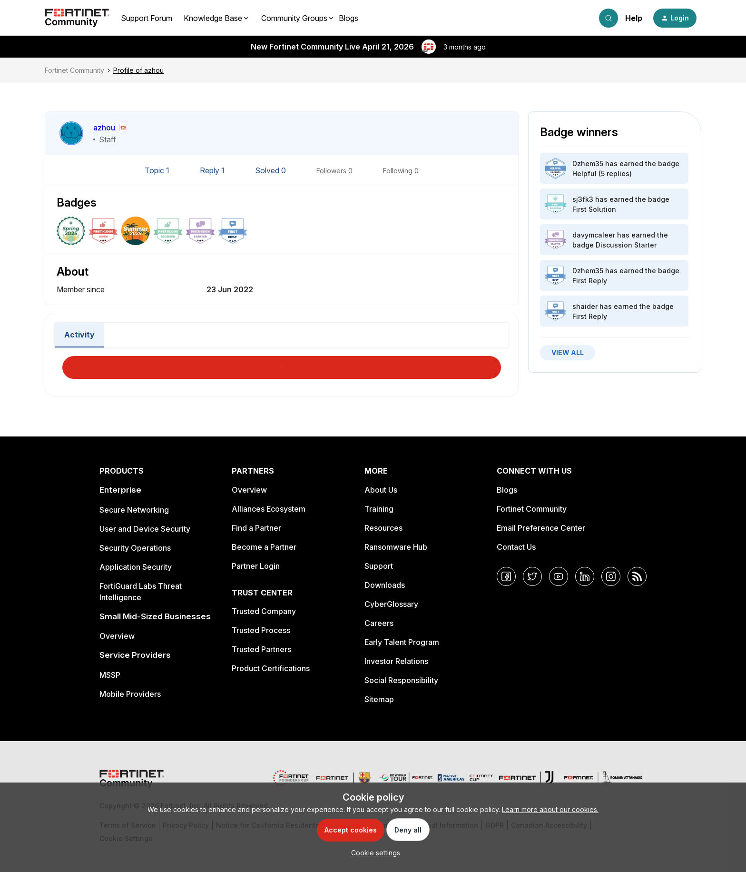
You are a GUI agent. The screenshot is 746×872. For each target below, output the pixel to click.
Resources (383, 528)
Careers (378, 623)
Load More (282, 364)
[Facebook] (506, 576)
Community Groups (294, 18)
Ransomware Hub (395, 547)
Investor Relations (396, 661)
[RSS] (637, 576)
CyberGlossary (391, 604)
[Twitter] (532, 576)
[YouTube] (558, 576)
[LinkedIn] (584, 576)
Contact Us (516, 547)
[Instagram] (610, 576)
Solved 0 (271, 170)
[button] (675, 18)
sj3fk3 (582, 199)
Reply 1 (213, 170)
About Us (380, 490)
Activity (79, 334)
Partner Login (256, 566)
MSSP (109, 675)
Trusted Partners (261, 649)
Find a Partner (256, 528)
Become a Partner (264, 547)
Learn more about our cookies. (550, 809)
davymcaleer (593, 235)
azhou (104, 127)
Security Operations (135, 548)
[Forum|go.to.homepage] (77, 18)
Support (378, 566)
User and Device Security (144, 529)
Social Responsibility (401, 680)
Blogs (348, 18)
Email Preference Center (541, 528)
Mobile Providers (130, 694)
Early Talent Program (401, 642)
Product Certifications (271, 668)
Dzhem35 (587, 163)
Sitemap (379, 699)
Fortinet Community (74, 70)
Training (378, 509)
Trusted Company (264, 611)
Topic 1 (158, 170)
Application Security (135, 567)
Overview (117, 636)
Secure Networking (134, 510)
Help (633, 18)
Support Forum (146, 18)
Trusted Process (261, 630)
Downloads (384, 585)
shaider (585, 306)
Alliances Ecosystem (268, 509)
